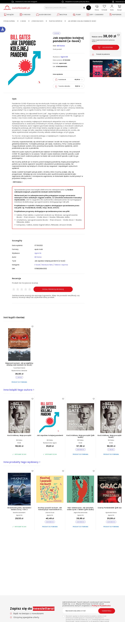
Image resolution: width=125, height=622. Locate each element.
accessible (2, 29)
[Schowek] (104, 8)
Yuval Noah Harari (19, 368)
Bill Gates (61, 46)
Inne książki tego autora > (18, 389)
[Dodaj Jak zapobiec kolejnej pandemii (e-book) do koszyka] (105, 47)
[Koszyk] (119, 8)
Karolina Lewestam (19, 512)
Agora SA (64, 57)
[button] (84, 8)
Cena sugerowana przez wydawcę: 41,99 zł (103, 40)
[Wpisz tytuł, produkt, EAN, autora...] (67, 7)
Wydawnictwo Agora (50, 443)
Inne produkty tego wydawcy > (21, 462)
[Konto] (112, 8)
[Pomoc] (97, 8)
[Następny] (119, 427)
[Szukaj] (88, 7)
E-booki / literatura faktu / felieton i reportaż (51, 265)
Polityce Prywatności (101, 606)
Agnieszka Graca (111, 512)
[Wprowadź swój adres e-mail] (88, 610)
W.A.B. (19, 443)
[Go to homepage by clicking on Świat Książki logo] (16, 8)
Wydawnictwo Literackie (19, 371)
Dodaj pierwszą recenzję (53, 289)
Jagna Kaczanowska (80, 512)
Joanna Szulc (49, 512)
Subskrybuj (106, 611)
